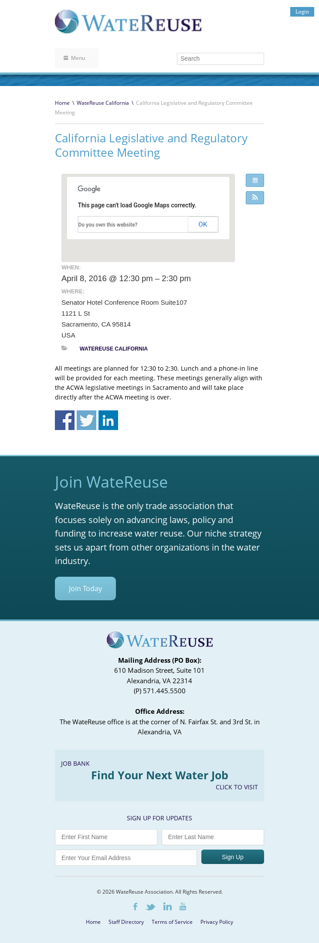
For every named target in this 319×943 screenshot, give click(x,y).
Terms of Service (172, 922)
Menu (74, 58)
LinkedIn (167, 906)
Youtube (183, 906)
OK (202, 224)
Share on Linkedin (108, 420)
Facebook (135, 906)
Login (302, 11)
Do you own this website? (108, 225)
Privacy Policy (216, 922)
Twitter (150, 907)
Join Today (85, 588)
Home (62, 103)
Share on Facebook (65, 420)
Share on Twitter (86, 420)
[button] (255, 198)
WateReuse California (103, 103)
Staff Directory (126, 922)
